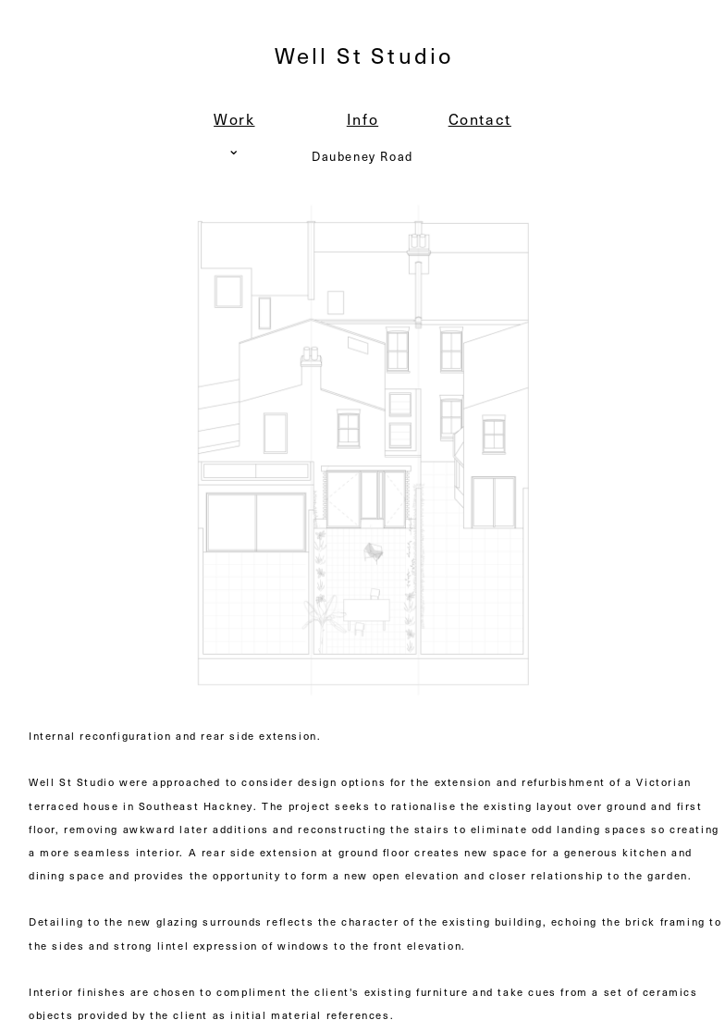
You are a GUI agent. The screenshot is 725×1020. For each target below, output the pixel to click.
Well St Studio (364, 54)
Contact (480, 118)
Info (362, 118)
